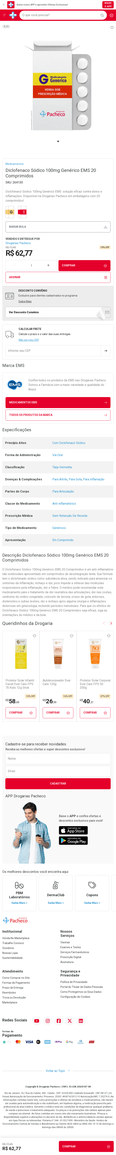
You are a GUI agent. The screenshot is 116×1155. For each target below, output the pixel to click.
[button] (58, 85)
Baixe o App (108, 5)
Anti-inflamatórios (64, 503)
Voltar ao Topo (58, 1071)
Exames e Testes (70, 947)
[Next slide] (111, 623)
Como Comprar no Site (16, 977)
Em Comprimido (63, 540)
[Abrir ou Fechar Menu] (4, 15)
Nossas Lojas (10, 952)
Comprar (84, 265)
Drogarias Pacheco (18, 243)
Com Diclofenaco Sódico (68, 443)
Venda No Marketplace (16, 938)
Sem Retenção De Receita (69, 516)
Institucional (12, 931)
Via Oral (57, 455)
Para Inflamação (93, 479)
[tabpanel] (58, 85)
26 (49, 701)
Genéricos (59, 528)
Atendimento (12, 971)
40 (87, 701)
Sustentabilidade (12, 957)
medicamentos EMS (58, 402)
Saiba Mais (25, 301)
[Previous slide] (104, 623)
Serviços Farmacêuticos (74, 952)
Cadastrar (58, 783)
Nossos (87, 933)
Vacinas (65, 942)
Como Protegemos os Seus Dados (81, 991)
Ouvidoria (8, 948)
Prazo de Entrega (12, 987)
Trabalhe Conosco (13, 943)
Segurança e (87, 973)
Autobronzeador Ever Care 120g (57, 682)
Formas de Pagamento (16, 982)
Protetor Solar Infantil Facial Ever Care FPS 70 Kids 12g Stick (20, 684)
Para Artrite (59, 479)
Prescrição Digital (70, 957)
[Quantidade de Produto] (31, 265)
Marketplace (9, 1002)
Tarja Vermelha (62, 467)
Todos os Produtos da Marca (58, 415)
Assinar (58, 277)
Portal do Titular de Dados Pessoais (81, 986)
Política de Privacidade (73, 981)
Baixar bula (58, 226)
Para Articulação (63, 491)
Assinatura (67, 962)
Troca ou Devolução (14, 997)
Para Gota (75, 479)
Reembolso (9, 992)
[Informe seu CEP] (53, 350)
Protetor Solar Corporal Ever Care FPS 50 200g (95, 684)
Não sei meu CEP (29, 339)
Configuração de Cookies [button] (75, 996)
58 (12, 701)
